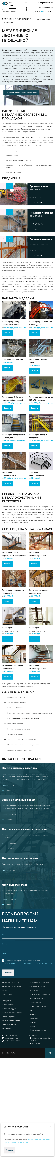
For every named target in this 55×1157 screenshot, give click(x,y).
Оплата (32, 1026)
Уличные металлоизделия (11, 1021)
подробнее (35, 202)
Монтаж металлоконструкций (12, 1013)
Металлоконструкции (9, 1009)
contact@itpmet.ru (46, 7)
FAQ (30, 1010)
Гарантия (32, 1022)
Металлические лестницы (11, 986)
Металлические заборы (10, 982)
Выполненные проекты (37, 1006)
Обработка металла (9, 1025)
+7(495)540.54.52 (44, 3)
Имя (3, 934)
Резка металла (7, 1029)
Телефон (5, 944)
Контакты (32, 1014)
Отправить (8, 973)
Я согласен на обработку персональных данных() (28, 962)
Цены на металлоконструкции (40, 994)
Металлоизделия (8, 1005)
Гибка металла (34, 990)
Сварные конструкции (37, 986)
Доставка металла (35, 1002)
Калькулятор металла (37, 998)
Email (4, 953)
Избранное (34, 1043)
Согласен (9, 1150)
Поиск (33, 1036)
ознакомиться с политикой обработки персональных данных (29, 963)
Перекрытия (6, 1001)
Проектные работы (8, 1017)
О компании (33, 1018)
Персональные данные (37, 1030)
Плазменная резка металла (39, 982)
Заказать (7, 333)
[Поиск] (50, 1053)
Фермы (4, 990)
